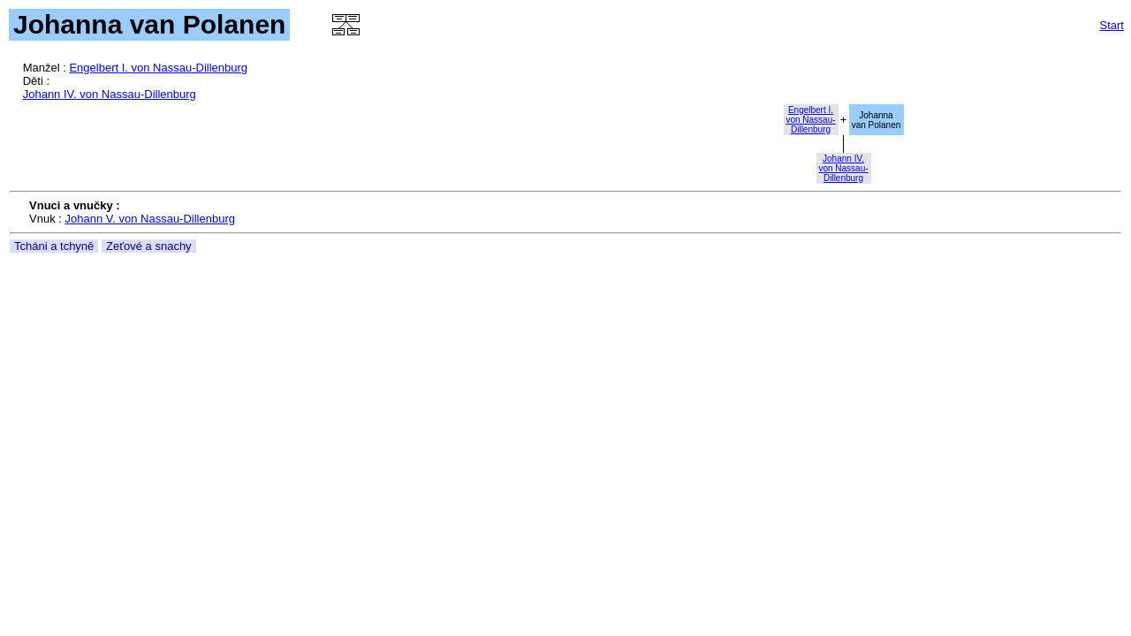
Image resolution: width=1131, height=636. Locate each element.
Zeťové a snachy (149, 246)
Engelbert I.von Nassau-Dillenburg (810, 119)
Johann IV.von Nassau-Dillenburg (843, 168)
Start (1112, 25)
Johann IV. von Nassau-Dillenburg (109, 94)
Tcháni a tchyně (54, 246)
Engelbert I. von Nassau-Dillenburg (158, 67)
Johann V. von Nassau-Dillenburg (150, 218)
